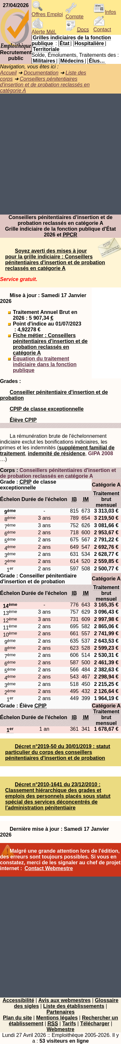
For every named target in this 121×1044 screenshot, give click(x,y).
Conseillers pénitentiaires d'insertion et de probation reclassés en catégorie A (45, 84)
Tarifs (69, 1023)
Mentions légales (57, 1017)
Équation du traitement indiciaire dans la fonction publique (44, 364)
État (64, 43)
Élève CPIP (23, 420)
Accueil (8, 72)
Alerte (44, 30)
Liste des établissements (73, 1006)
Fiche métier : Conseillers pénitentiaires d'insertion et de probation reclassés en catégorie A (50, 344)
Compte (75, 14)
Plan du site (17, 1017)
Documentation (41, 72)
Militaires (44, 61)
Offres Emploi (47, 12)
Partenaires (60, 1012)
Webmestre (61, 1029)
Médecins (72, 61)
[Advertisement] (60, 154)
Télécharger (94, 1023)
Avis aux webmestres (64, 1000)
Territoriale (46, 49)
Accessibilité (18, 1000)
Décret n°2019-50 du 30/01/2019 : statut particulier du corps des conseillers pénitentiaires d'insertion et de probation (57, 752)
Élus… (97, 61)
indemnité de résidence (56, 453)
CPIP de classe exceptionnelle (47, 409)
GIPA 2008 (100, 453)
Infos (104, 12)
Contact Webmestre (49, 868)
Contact (102, 27)
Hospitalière (89, 43)
